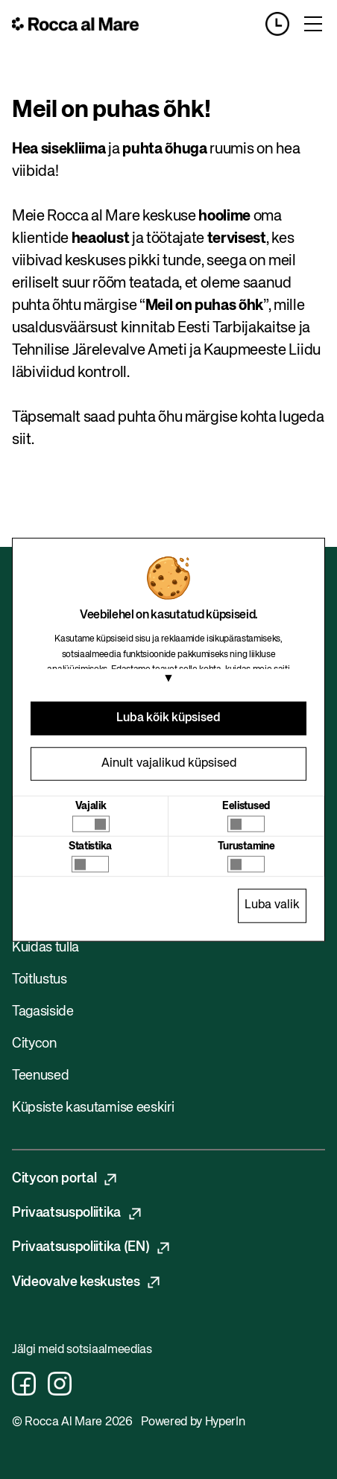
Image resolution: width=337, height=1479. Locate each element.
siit (21, 440)
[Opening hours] (283, 24)
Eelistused (246, 806)
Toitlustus (39, 979)
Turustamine (246, 846)
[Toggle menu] (313, 24)
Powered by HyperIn (193, 1422)
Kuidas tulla (45, 947)
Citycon (34, 1044)
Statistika (90, 846)
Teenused (40, 1076)
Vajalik (91, 806)
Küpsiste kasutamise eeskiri (93, 1108)
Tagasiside (43, 1012)
